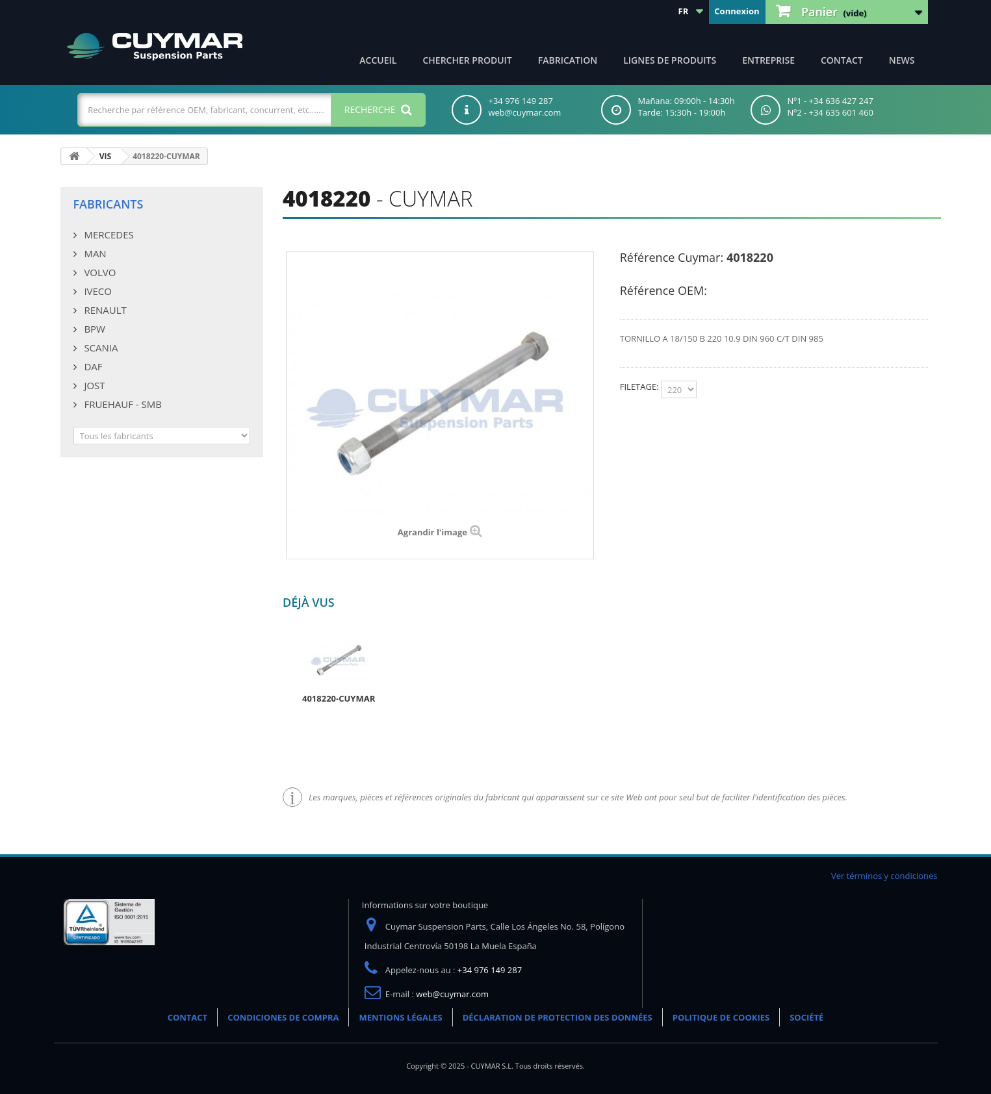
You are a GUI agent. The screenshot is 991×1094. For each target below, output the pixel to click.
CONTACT (842, 60)
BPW (93, 328)
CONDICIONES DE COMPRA (283, 1017)
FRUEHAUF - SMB (122, 404)
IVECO (97, 291)
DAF (92, 366)
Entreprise (768, 60)
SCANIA (100, 347)
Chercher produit (466, 60)
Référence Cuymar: (671, 257)
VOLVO (99, 272)
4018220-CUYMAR (338, 698)
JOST (93, 385)
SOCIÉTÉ (806, 1017)
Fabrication (567, 60)
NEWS (902, 60)
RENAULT (104, 309)
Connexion (736, 11)
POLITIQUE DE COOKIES (721, 1017)
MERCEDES (108, 234)
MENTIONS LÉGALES (400, 1017)
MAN (94, 253)
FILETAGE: (640, 386)
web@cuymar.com (452, 994)
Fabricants (108, 204)
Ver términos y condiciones (884, 876)
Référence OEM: (663, 290)
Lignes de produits (669, 60)
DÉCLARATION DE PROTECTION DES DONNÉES (557, 1017)
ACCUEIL (377, 60)
